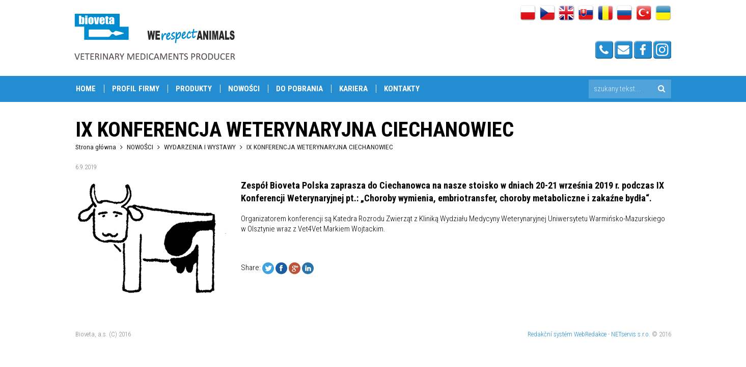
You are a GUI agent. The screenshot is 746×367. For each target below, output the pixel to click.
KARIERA (353, 88)
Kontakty (402, 88)
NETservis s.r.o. (630, 334)
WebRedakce (590, 334)
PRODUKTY (194, 88)
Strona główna (95, 147)
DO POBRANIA (299, 88)
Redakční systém (550, 334)
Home (86, 88)
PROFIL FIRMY (135, 88)
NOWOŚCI (244, 88)
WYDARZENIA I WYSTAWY (200, 147)
